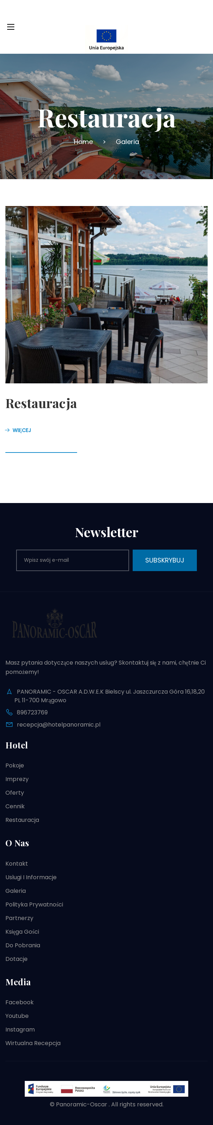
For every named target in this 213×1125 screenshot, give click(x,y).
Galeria (15, 891)
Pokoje (14, 765)
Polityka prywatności (34, 904)
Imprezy (17, 779)
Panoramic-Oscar (81, 1104)
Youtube (17, 1016)
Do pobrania (22, 945)
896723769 (32, 712)
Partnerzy (19, 918)
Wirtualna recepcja (33, 1043)
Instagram (20, 1029)
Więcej (18, 430)
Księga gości (22, 932)
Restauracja (41, 402)
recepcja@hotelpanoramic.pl (58, 725)
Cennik (15, 806)
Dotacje (16, 959)
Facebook (19, 1002)
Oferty (14, 793)
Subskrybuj (164, 560)
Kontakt (16, 864)
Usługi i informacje (31, 877)
